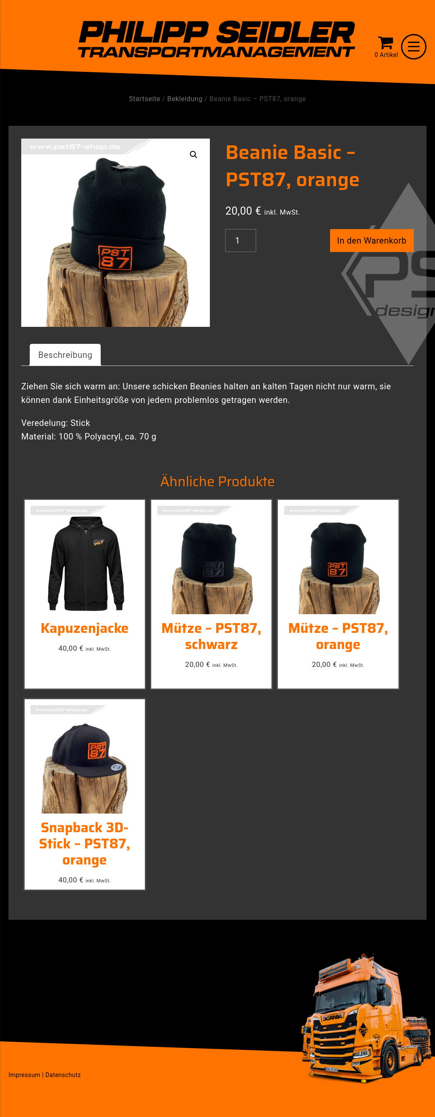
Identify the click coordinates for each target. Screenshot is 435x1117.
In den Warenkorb (372, 240)
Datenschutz (63, 1075)
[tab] (65, 355)
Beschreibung (65, 355)
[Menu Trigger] (414, 47)
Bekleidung (185, 99)
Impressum (24, 1075)
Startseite (145, 99)
